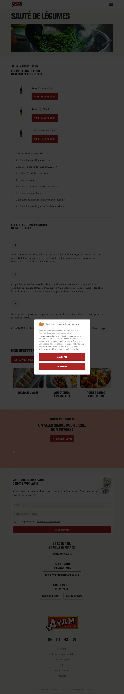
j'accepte (62, 357)
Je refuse (62, 366)
